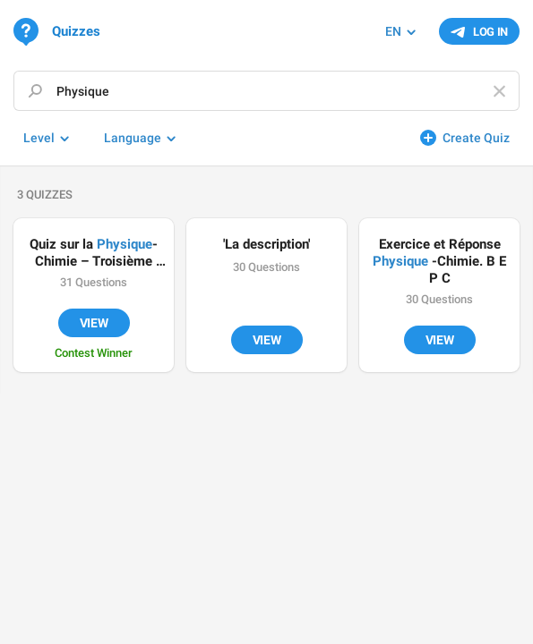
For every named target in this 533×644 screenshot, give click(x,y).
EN (393, 31)
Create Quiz (476, 138)
